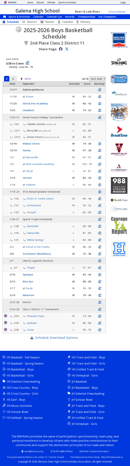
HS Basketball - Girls (20, 375)
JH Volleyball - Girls (84, 424)
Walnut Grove (31, 143)
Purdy (29, 288)
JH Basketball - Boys (85, 388)
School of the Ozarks (38, 246)
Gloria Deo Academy (35, 103)
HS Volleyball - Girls (85, 375)
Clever (29, 171)
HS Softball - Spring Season (25, 418)
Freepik (60, 457)
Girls (28, 79)
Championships (86, 16)
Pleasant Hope (35, 316)
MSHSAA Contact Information (94, 451)
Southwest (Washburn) (37, 253)
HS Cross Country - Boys (22, 388)
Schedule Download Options (56, 337)
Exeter (30, 96)
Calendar (38, 16)
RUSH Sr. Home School (40, 198)
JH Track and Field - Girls (88, 412)
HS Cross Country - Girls (22, 393)
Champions (107, 16)
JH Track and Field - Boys (88, 406)
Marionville (32, 157)
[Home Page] (30, 2)
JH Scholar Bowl (82, 400)
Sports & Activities (19, 16)
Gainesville (33, 233)
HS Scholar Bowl (17, 412)
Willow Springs (35, 239)
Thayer (31, 267)
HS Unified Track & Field (88, 369)
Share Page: (48, 49)
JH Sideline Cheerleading (88, 393)
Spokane (28, 274)
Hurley (27, 150)
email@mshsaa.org (33, 451)
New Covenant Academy (40, 164)
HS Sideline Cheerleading (23, 381)
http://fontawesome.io (112, 457)
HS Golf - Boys (16, 400)
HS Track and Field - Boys (88, 357)
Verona (27, 177)
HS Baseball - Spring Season (25, 363)
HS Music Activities (19, 406)
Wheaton (28, 295)
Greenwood (34, 205)
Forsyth (31, 212)
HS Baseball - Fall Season (23, 357)
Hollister (31, 184)
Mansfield (32, 226)
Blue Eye (28, 281)
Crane (30, 329)
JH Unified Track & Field (87, 418)
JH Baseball (79, 381)
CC (46, 457)
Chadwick (28, 110)
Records (69, 16)
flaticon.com (31, 457)
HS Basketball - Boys (20, 369)
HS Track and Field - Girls (88, 363)
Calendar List (54, 16)
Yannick (52, 457)
